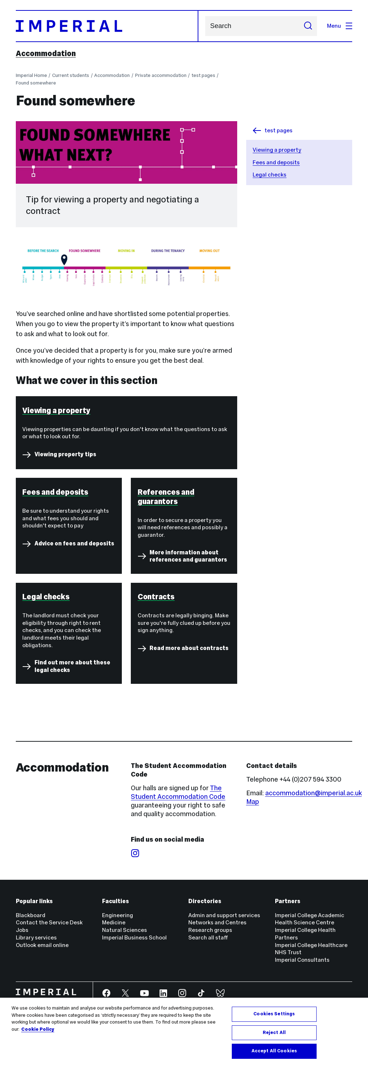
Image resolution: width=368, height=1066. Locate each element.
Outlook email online (42, 945)
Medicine (113, 922)
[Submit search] (308, 26)
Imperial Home (31, 75)
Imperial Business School (134, 937)
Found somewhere (36, 83)
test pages (203, 75)
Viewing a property (277, 149)
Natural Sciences (124, 930)
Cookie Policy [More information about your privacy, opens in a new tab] (37, 1029)
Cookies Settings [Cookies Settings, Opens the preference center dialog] (274, 1014)
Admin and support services (224, 915)
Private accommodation (161, 75)
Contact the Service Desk (49, 922)
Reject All (274, 1032)
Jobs (22, 930)
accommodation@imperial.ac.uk (313, 793)
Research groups (210, 930)
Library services (36, 937)
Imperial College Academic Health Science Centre (309, 919)
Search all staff (208, 937)
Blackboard (30, 915)
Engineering (117, 915)
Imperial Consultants (302, 959)
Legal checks (269, 174)
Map (252, 801)
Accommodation (46, 53)
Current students (70, 75)
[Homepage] (107, 26)
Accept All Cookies (274, 1051)
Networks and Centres (217, 922)
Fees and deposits (276, 162)
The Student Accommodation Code (178, 792)
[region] (184, 1032)
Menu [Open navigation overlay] (339, 25)
